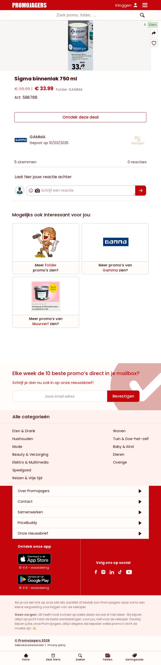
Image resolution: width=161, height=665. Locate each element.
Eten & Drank (23, 430)
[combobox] (80, 15)
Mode (17, 446)
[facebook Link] (96, 571)
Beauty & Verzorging (30, 454)
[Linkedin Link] (111, 571)
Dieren (118, 454)
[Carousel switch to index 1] (80, 64)
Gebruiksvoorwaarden (29, 645)
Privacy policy (56, 645)
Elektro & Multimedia (30, 462)
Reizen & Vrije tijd (27, 477)
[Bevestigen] (140, 191)
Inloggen (123, 5)
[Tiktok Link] (120, 571)
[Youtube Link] (129, 571)
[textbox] (76, 15)
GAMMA (37, 137)
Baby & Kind (123, 446)
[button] (154, 33)
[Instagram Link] (103, 571)
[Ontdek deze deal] (80, 117)
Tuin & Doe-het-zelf (131, 438)
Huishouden (22, 438)
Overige (120, 462)
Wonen (119, 430)
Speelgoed (21, 470)
